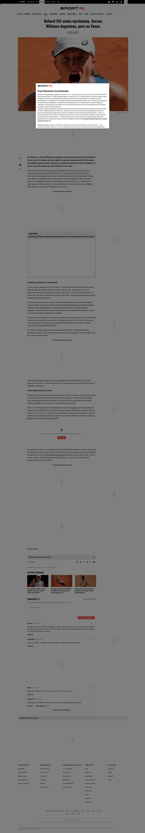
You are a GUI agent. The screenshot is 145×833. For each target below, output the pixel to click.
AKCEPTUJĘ (101, 125)
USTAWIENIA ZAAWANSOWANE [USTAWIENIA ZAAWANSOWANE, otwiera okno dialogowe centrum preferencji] (50, 124)
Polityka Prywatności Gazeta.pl (92, 119)
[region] (72, 105)
